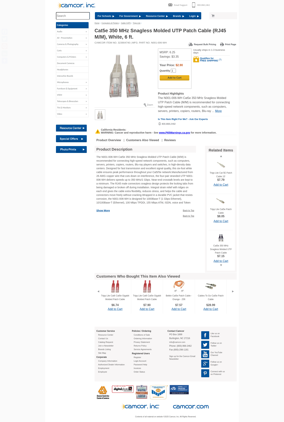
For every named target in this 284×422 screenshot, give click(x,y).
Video (59, 114)
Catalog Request (105, 342)
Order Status (139, 372)
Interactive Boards (65, 76)
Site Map (102, 353)
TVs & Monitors (64, 107)
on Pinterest (216, 374)
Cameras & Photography (67, 44)
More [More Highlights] (218, 111)
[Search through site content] (73, 16)
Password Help (140, 364)
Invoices (137, 368)
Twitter (213, 346)
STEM (59, 95)
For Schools (106, 16)
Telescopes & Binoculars (67, 101)
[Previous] (98, 296)
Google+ (214, 365)
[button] (72, 32)
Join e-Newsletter (106, 346)
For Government (130, 16)
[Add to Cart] (174, 78)
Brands (178, 16)
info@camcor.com (177, 342)
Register (137, 357)
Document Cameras (65, 63)
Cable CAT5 (126, 23)
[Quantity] (173, 71)
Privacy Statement (142, 342)
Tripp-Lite (136, 23)
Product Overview (108, 140)
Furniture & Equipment (67, 88)
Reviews (170, 140)
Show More (103, 210)
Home (97, 23)
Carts (59, 50)
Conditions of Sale (142, 335)
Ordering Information (143, 338)
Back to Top (188, 210)
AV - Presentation (64, 38)
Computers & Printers (66, 57)
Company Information (107, 361)
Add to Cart (221, 184)
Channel (214, 355)
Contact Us (103, 338)
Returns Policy (140, 346)
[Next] (233, 296)
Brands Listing (104, 349)
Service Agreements (142, 349)
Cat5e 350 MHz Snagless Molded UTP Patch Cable (221, 249)
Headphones (62, 69)
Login (194, 16)
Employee (102, 372)
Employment (103, 368)
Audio (59, 31)
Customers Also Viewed (142, 140)
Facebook (215, 336)
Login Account (140, 361)
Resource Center (157, 16)
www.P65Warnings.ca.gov (174, 132)
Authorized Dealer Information (111, 364)
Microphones (63, 82)
